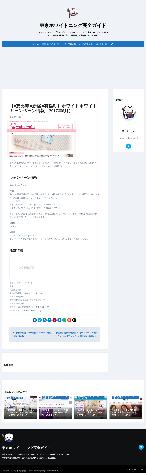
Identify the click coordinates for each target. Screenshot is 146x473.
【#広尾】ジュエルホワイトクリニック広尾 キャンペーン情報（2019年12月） (90, 412)
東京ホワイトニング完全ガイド (73, 25)
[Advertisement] (73, 67)
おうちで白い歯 (86, 44)
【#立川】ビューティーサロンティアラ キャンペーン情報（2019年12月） (55, 412)
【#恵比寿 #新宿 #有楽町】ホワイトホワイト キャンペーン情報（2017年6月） (53, 108)
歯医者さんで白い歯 (50, 44)
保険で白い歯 (101, 44)
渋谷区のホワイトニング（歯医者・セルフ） (89, 397)
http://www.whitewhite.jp (31, 310)
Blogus (43, 469)
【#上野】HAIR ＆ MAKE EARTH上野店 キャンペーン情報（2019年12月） (125, 412)
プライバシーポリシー (134, 468)
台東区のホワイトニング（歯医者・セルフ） (124, 397)
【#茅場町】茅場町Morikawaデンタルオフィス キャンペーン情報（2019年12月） (20, 412)
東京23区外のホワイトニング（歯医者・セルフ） (55, 397)
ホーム (36, 44)
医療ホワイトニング (15, 398)
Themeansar (53, 469)
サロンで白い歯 (69, 44)
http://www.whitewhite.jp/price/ (21, 235)
